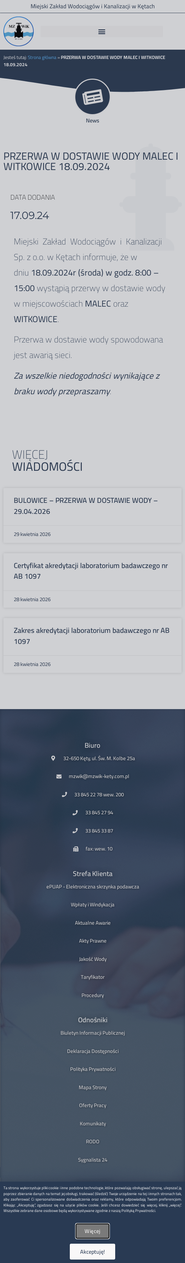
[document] (92, 631)
